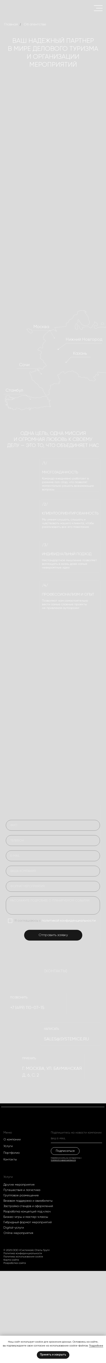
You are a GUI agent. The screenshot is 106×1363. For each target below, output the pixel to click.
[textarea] (53, 905)
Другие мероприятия (18, 1184)
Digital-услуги (13, 1227)
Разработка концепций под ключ (27, 1211)
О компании (12, 1139)
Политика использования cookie (23, 1256)
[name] (53, 825)
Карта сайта (11, 1260)
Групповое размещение (21, 1195)
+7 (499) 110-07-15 (27, 1008)
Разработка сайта (14, 1263)
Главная (11, 24)
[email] (53, 855)
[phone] (53, 840)
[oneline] (53, 871)
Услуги (8, 1146)
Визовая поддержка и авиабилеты (28, 1200)
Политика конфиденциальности (22, 1253)
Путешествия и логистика (21, 1190)
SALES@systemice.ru (66, 1039)
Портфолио (11, 1152)
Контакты (10, 1159)
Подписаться (65, 1150)
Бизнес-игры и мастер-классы (25, 1216)
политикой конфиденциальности (69, 921)
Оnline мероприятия (18, 1233)
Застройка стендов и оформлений (28, 1206)
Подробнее (96, 1346)
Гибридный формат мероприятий (27, 1222)
